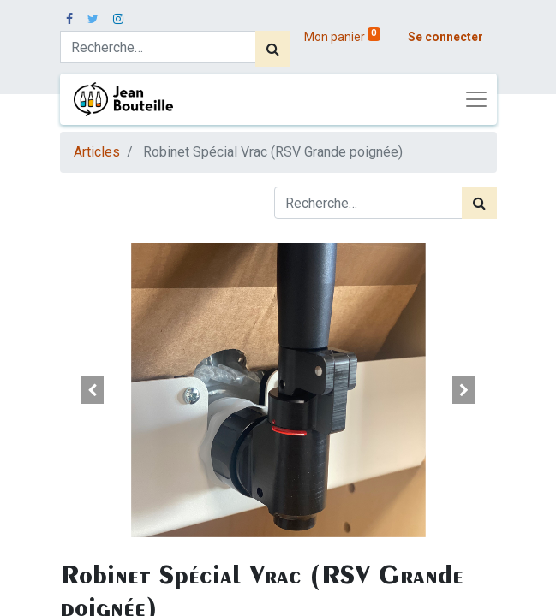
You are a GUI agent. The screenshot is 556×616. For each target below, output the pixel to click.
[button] (93, 390)
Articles (97, 152)
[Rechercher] (272, 49)
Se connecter (445, 37)
